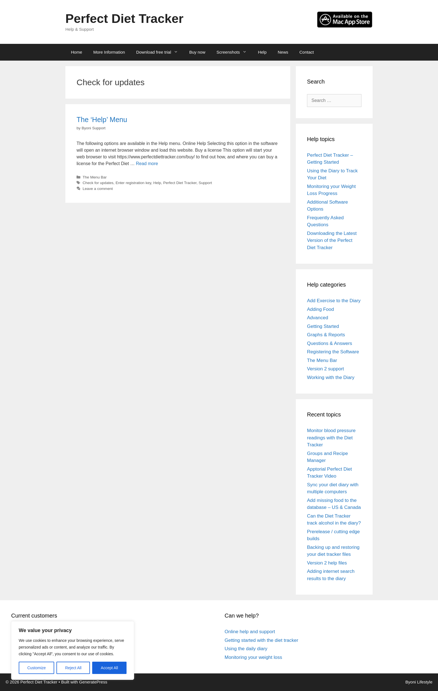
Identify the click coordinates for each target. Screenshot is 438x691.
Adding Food (320, 309)
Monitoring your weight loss (253, 657)
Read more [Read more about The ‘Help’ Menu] (147, 163)
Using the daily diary (246, 648)
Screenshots (234, 52)
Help (262, 52)
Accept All (109, 668)
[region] (72, 650)
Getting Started (323, 326)
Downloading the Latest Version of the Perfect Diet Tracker (332, 240)
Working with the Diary (330, 377)
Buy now (197, 52)
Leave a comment (98, 189)
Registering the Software (333, 351)
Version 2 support (325, 368)
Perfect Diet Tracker (124, 18)
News (283, 52)
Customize (36, 668)
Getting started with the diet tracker (261, 640)
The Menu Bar (95, 177)
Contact (306, 52)
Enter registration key (133, 183)
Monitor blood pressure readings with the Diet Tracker (331, 437)
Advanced (317, 317)
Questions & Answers (329, 343)
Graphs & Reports (326, 334)
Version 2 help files (327, 563)
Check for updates (98, 183)
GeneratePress (93, 682)
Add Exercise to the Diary (334, 300)
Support (205, 183)
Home (76, 52)
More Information (109, 52)
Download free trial (160, 52)
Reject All (73, 668)
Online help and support (250, 631)
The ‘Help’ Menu (102, 119)
